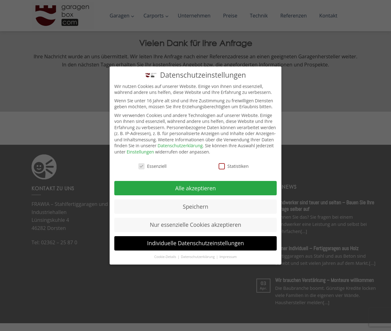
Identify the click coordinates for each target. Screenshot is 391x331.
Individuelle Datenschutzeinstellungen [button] (195, 243)
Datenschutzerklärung (180, 145)
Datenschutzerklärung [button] (198, 257)
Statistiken (234, 166)
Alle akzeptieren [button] (195, 188)
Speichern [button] (195, 206)
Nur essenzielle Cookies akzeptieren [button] (195, 224)
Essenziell (152, 166)
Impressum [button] (228, 257)
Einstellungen (140, 152)
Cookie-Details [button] (165, 257)
